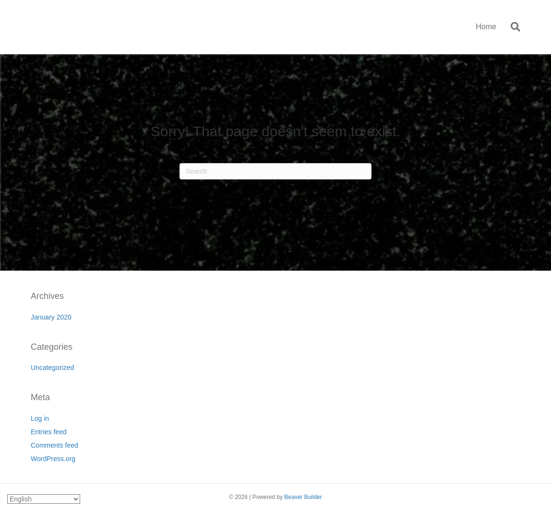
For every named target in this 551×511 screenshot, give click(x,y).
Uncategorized (52, 367)
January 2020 (51, 317)
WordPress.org (53, 459)
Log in (40, 418)
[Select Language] (43, 499)
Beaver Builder (303, 497)
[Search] (511, 27)
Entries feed (49, 432)
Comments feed (54, 445)
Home (486, 27)
